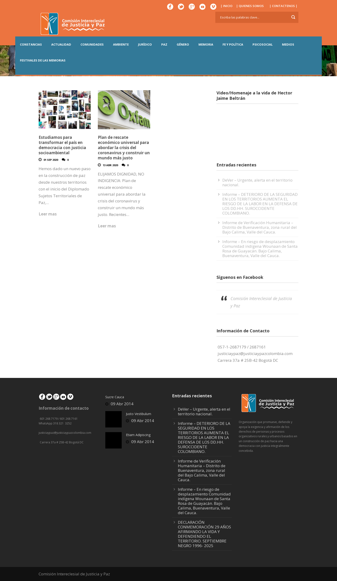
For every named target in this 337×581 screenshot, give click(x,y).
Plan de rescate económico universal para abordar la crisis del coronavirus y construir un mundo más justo (124, 148)
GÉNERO (183, 44)
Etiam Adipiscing (138, 435)
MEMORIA (205, 44)
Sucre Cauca (114, 397)
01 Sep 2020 (51, 159)
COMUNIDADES (92, 44)
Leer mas (48, 214)
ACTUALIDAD (61, 44)
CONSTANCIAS (31, 44)
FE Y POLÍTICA (233, 44)
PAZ (164, 44)
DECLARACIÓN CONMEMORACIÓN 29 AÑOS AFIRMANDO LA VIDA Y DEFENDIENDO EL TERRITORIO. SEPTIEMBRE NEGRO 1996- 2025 (204, 534)
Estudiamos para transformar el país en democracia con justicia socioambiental (62, 145)
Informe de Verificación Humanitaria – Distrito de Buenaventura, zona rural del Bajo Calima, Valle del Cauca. (259, 227)
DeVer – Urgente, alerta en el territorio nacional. (257, 182)
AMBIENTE (121, 44)
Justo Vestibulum (138, 414)
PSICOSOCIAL (263, 44)
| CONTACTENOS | (283, 6)
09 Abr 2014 (122, 403)
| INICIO (226, 6)
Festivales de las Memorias (43, 60)
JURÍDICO (145, 44)
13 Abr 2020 (110, 165)
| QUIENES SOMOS (250, 6)
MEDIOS (288, 44)
